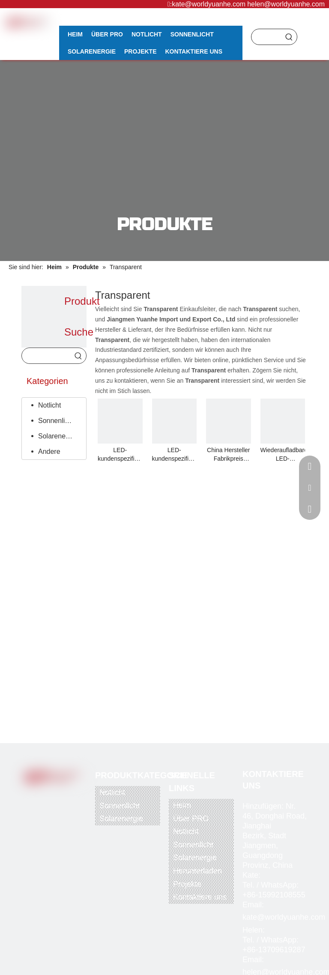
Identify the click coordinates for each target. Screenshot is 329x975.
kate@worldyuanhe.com (208, 4)
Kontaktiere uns (200, 897)
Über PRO (191, 818)
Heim (182, 805)
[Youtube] (67, 796)
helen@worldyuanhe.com (286, 4)
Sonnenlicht (56, 420)
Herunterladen (197, 871)
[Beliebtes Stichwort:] (289, 37)
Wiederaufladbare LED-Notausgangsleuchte (282, 455)
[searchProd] (266, 37)
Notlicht (49, 405)
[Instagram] (50, 810)
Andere (49, 451)
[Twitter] (50, 796)
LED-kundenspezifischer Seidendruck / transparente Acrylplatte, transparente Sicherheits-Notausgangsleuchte (120, 455)
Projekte (187, 884)
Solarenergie (57, 436)
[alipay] (68, 833)
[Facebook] (32, 796)
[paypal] (34, 833)
